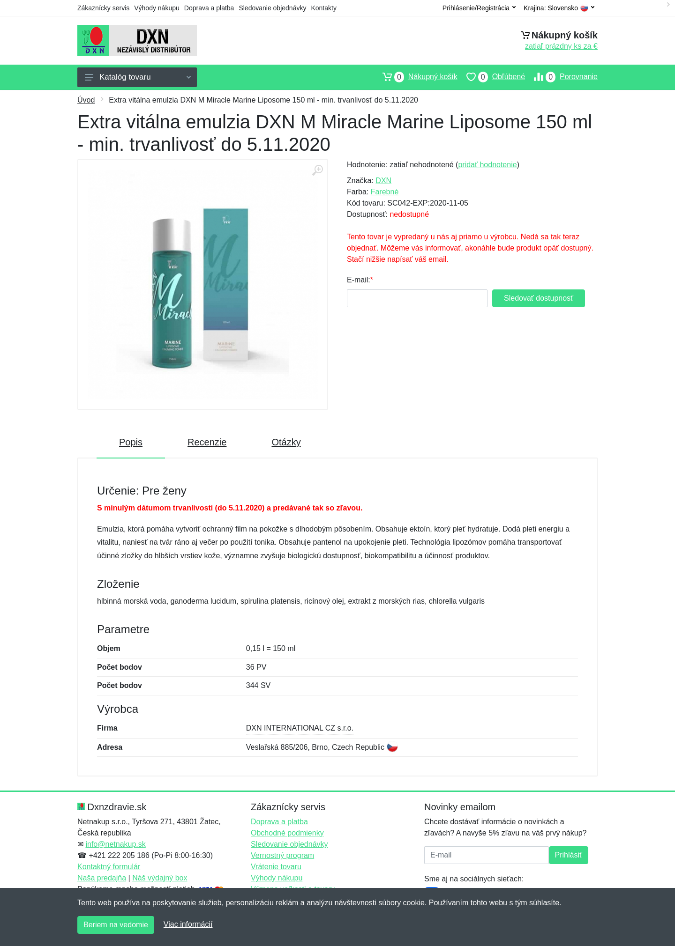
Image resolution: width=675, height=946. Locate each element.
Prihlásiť (568, 855)
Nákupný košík (416, 77)
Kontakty (323, 8)
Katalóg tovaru (138, 77)
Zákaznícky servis (103, 8)
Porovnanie (561, 77)
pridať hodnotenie (487, 165)
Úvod (86, 100)
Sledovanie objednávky (272, 8)
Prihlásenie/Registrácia (479, 8)
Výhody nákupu (157, 8)
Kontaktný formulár (108, 867)
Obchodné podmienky (287, 833)
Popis (130, 442)
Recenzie (207, 442)
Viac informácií (188, 924)
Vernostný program (282, 855)
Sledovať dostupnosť (538, 298)
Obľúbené (491, 77)
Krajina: (559, 8)
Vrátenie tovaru (276, 867)
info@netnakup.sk (115, 844)
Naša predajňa (101, 878)
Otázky (285, 442)
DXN (383, 181)
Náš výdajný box (159, 878)
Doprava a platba (209, 8)
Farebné (385, 192)
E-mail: (358, 280)
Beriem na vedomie (115, 925)
